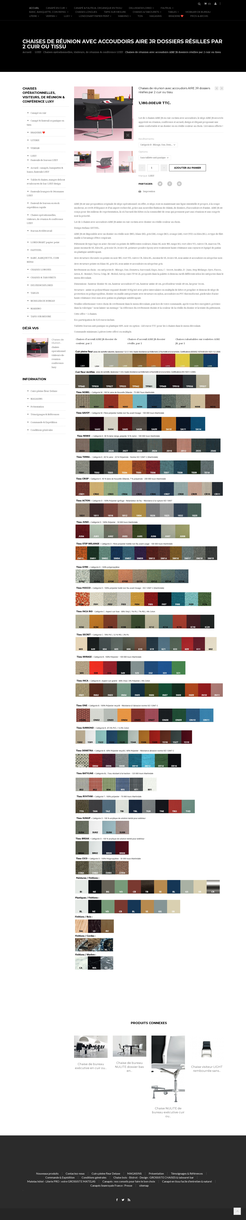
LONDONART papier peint (94, 16)
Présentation (37, 406)
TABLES (172, 11)
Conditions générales (41, 430)
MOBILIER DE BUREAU (198, 11)
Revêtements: (147, 138)
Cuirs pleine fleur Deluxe (43, 391)
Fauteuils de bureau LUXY (44, 160)
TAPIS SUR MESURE (115, 11)
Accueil (34, 8)
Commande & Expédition (43, 422)
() (209, 3)
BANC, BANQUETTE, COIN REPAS (47, 11)
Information (34, 379)
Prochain (130, 159)
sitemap (144, 1185)
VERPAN (50, 16)
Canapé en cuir (55, 8)
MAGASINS (156, 16)
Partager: (146, 183)
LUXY (67, 16)
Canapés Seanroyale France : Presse (111, 1185)
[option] (91, 1056)
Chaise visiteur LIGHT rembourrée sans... (207, 1068)
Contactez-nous (75, 1173)
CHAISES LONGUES (86, 11)
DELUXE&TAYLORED (140, 8)
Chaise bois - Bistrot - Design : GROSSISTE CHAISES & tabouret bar (153, 1177)
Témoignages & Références (44, 414)
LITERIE (33, 16)
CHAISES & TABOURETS (146, 11)
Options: (144, 151)
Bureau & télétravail (41, 231)
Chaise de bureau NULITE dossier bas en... (129, 1066)
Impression (149, 191)
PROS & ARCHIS (199, 16)
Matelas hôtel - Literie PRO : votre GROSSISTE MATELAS (61, 1181)
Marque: (143, 175)
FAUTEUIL (166, 8)
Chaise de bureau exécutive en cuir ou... (91, 1066)
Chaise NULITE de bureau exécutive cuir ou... (168, 1112)
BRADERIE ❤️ (176, 16)
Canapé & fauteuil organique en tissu (98, 8)
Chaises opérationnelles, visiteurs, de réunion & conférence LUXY (45, 219)
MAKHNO (123, 16)
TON (140, 16)
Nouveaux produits (47, 1173)
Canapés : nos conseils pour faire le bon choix (128, 1181)
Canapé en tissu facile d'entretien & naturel (187, 1181)
